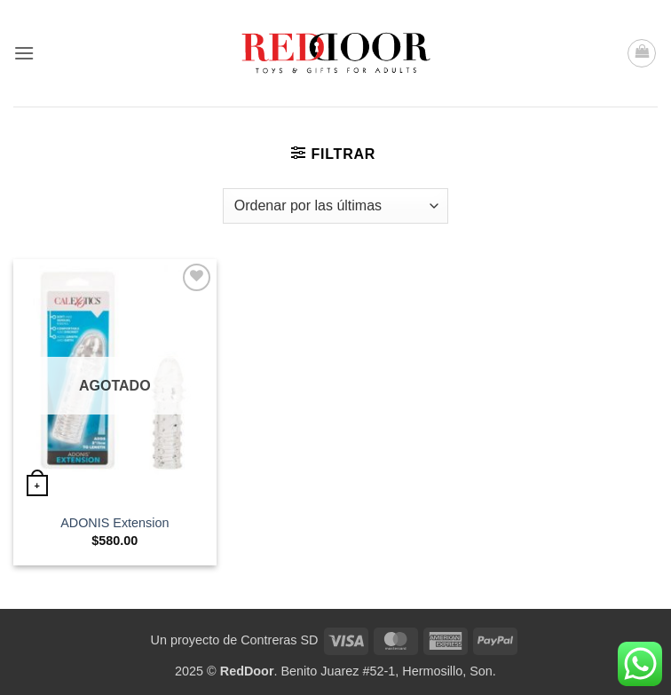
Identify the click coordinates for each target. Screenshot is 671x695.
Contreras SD (279, 640)
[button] (24, 53)
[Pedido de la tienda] (335, 206)
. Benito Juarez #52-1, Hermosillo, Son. (358, 671)
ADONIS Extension (114, 523)
